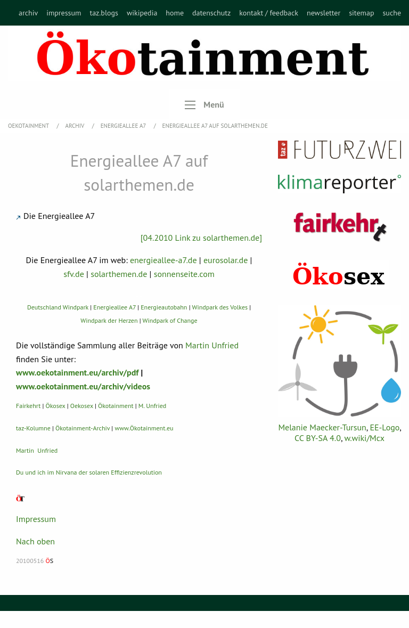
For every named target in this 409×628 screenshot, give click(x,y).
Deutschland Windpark (57, 307)
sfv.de (73, 273)
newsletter (323, 13)
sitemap (361, 13)
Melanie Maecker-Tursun (322, 427)
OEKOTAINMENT (29, 125)
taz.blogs (103, 13)
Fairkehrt (28, 406)
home (175, 13)
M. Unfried (152, 406)
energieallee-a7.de (163, 260)
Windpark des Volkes (220, 307)
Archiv (76, 125)
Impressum (36, 518)
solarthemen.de (119, 273)
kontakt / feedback (268, 13)
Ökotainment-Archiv (82, 428)
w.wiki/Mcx (365, 438)
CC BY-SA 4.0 (318, 438)
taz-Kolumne (33, 428)
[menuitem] (28, 13)
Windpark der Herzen (108, 320)
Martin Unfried (212, 345)
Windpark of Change (170, 320)
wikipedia (142, 13)
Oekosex (81, 406)
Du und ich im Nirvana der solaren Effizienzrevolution (89, 472)
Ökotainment (116, 406)
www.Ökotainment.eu (143, 428)
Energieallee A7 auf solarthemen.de (215, 125)
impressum (63, 13)
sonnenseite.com (184, 273)
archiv (28, 13)
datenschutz (211, 13)
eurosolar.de (225, 260)
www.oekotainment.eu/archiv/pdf (77, 372)
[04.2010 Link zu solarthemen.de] (201, 237)
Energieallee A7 (124, 125)
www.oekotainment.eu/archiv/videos (83, 386)
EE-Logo (384, 427)
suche (391, 13)
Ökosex (56, 406)
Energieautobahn (164, 307)
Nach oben (35, 541)
